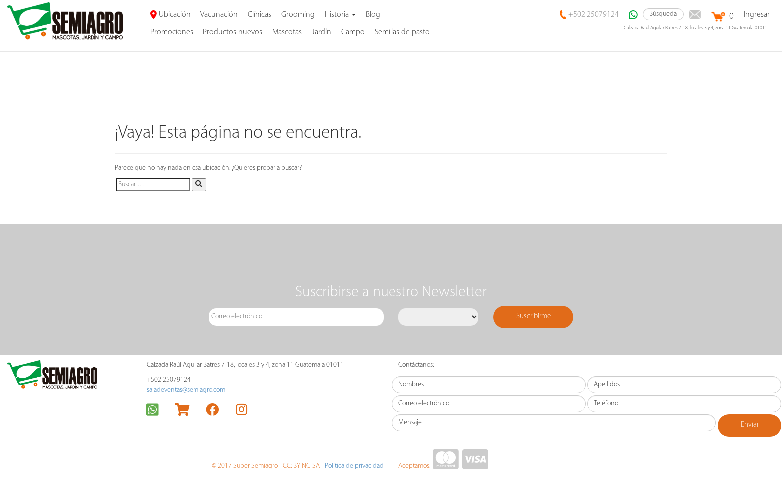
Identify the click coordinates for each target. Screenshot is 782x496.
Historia (340, 15)
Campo (353, 32)
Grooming (298, 15)
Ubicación (170, 14)
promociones (171, 32)
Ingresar (757, 15)
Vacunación (219, 15)
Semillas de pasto (402, 32)
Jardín (321, 32)
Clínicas (259, 15)
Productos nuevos (232, 32)
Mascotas (287, 32)
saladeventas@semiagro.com (186, 390)
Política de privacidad (354, 466)
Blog (373, 15)
